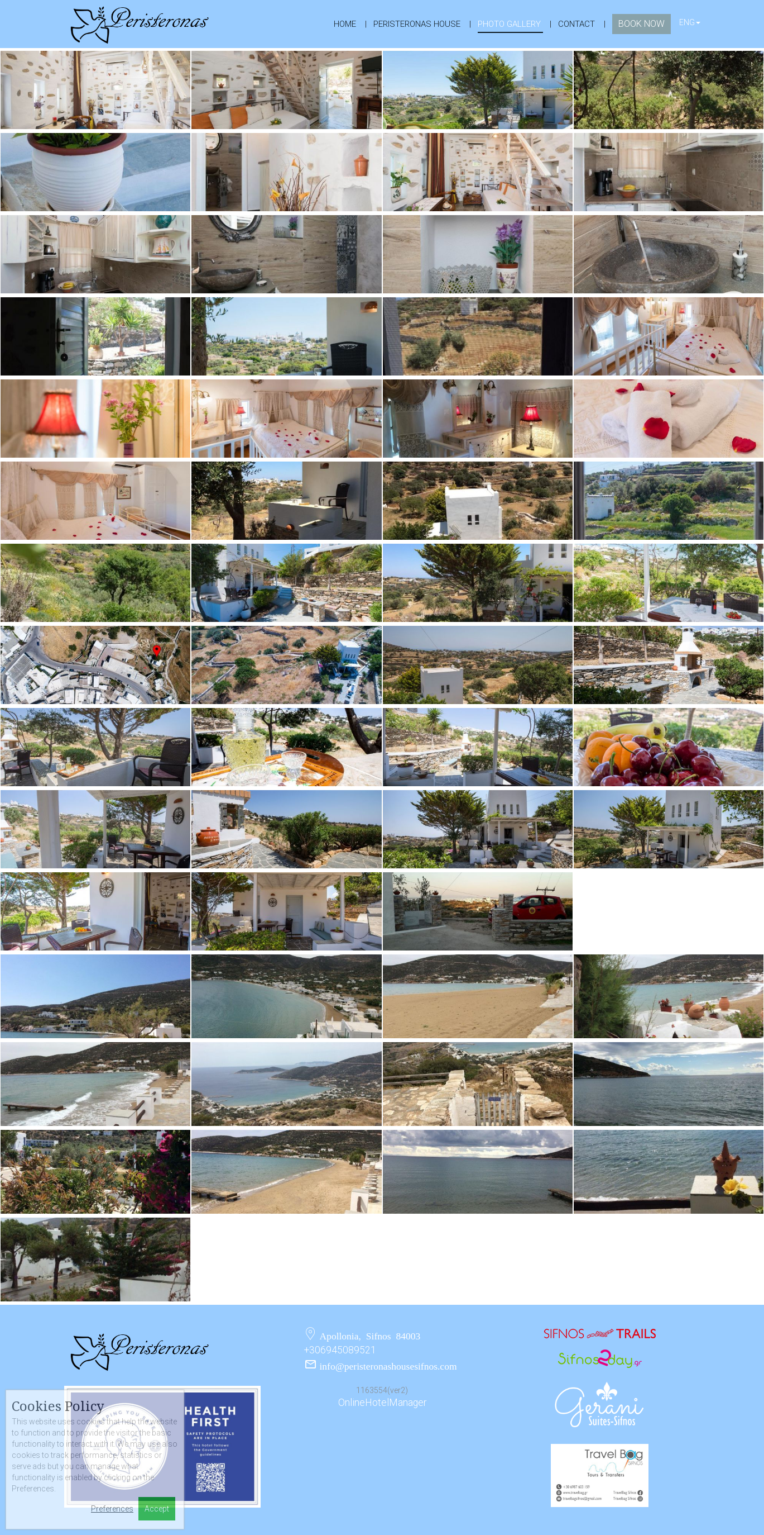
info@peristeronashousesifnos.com (388, 1365)
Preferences (112, 1508)
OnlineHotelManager (382, 1402)
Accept (157, 1508)
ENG (689, 22)
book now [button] (641, 23)
